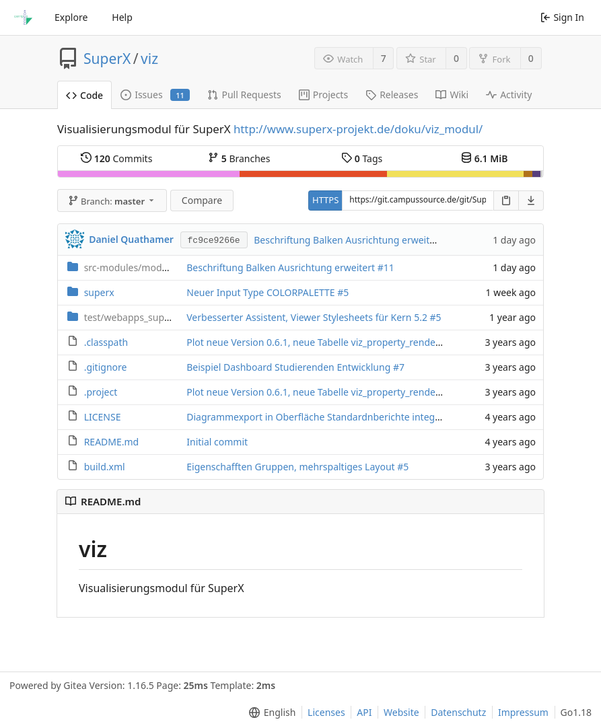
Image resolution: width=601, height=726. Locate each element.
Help (122, 17)
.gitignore (105, 367)
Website (401, 712)
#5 (343, 292)
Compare (202, 200)
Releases (391, 94)
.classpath (106, 342)
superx (99, 292)
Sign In (562, 17)
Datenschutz (458, 712)
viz (149, 58)
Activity (509, 94)
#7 (398, 367)
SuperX (107, 58)
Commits (116, 158)
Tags (361, 158)
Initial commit (217, 441)
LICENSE (102, 416)
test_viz (149, 317)
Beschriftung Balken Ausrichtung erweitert (349, 239)
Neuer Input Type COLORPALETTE (261, 292)
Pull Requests (244, 94)
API (364, 712)
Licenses (326, 712)
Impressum (523, 712)
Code (84, 95)
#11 (386, 267)
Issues (155, 94)
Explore (71, 17)
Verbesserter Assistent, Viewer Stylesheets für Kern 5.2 (307, 317)
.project (101, 392)
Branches (239, 158)
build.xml (104, 466)
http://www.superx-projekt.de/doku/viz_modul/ (358, 129)
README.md (111, 441)
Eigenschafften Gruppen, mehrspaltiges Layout (291, 466)
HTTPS (325, 200)
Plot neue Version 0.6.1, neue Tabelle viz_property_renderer (318, 342)
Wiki (451, 94)
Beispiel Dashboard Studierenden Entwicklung (289, 367)
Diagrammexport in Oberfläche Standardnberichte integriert (321, 416)
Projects (323, 94)
